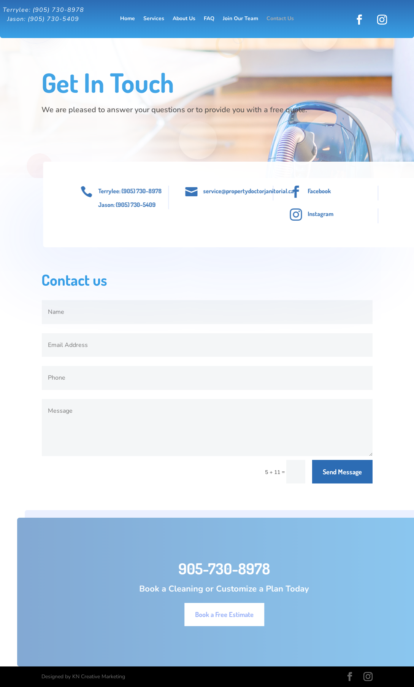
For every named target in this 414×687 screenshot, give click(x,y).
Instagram (331, 214)
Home (127, 19)
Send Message (342, 472)
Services (153, 19)
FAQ (209, 19)
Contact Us (280, 19)
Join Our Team (240, 19)
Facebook (330, 191)
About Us (184, 19)
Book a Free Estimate (240, 614)
